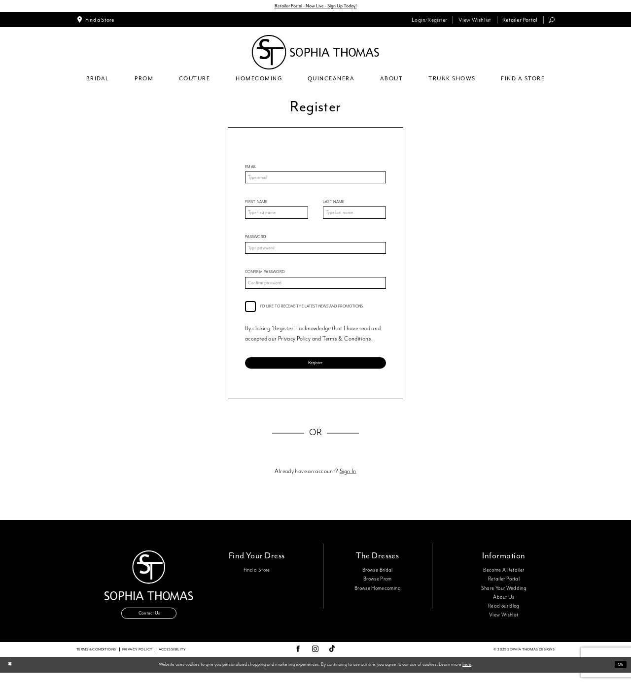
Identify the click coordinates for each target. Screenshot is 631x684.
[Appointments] (95, 21)
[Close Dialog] (10, 676)
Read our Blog (504, 614)
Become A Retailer (503, 579)
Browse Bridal (377, 579)
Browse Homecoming (377, 597)
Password (255, 241)
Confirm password (265, 277)
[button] (429, 21)
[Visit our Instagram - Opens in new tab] (315, 661)
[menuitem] (95, 21)
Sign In (348, 480)
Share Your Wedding (503, 597)
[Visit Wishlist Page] (474, 21)
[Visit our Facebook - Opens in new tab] (298, 661)
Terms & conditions (96, 660)
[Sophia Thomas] (315, 53)
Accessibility (172, 660)
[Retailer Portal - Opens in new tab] (520, 21)
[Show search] (552, 21)
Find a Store (257, 579)
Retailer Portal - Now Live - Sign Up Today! (315, 6)
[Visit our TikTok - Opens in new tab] (332, 660)
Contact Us (149, 623)
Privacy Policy (137, 660)
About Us (503, 606)
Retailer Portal (504, 588)
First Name (256, 204)
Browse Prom (377, 588)
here (466, 676)
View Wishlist (504, 624)
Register (315, 370)
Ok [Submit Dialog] (619, 676)
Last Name (333, 204)
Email (250, 168)
